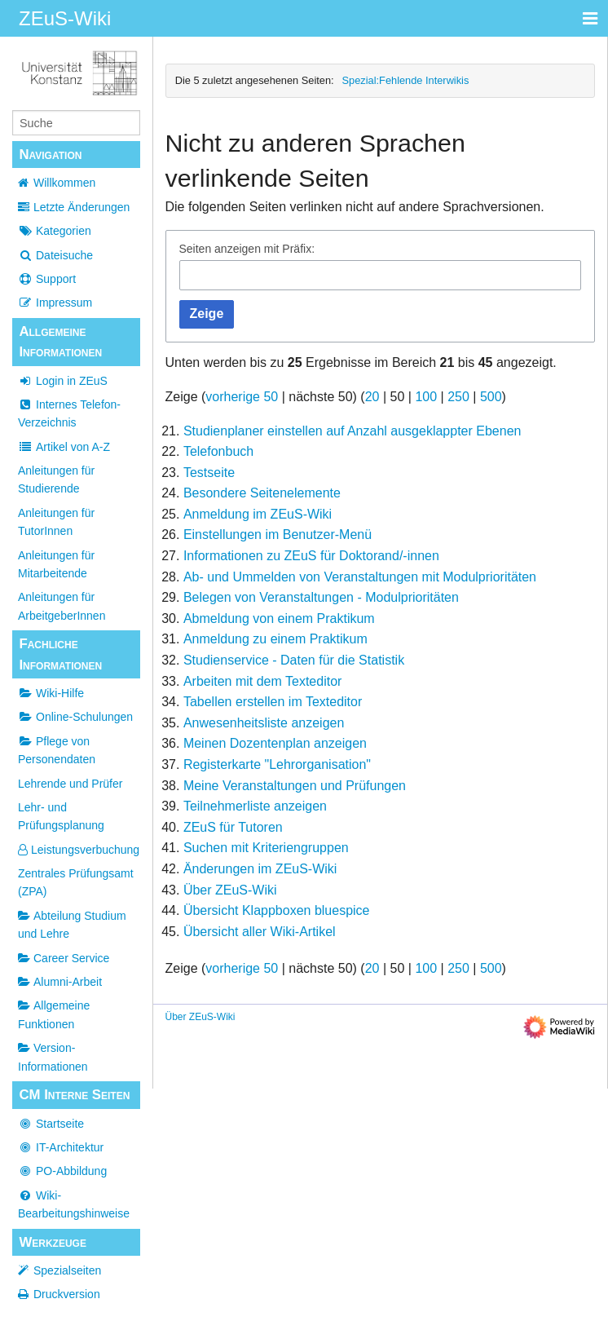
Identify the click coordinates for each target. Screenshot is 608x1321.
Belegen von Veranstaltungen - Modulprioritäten (321, 597)
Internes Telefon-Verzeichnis (69, 413)
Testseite (209, 472)
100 (426, 397)
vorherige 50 (241, 397)
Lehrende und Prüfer (70, 783)
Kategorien (54, 230)
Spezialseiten (67, 1270)
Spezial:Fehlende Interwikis (405, 80)
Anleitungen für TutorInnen (56, 521)
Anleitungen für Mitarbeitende (56, 564)
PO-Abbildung (62, 1170)
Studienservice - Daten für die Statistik (293, 660)
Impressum (55, 302)
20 (372, 397)
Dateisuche (55, 255)
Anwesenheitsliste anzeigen (263, 723)
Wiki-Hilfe (51, 693)
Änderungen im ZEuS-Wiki (260, 869)
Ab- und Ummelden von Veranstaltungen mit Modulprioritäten (359, 577)
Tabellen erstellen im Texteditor (272, 702)
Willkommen (64, 182)
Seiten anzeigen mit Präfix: (247, 248)
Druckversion (66, 1294)
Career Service (63, 958)
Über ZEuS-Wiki (230, 890)
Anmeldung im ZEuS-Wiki (257, 514)
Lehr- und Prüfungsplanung (61, 816)
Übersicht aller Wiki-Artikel (259, 932)
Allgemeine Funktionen (54, 1014)
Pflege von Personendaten (56, 750)
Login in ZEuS (63, 380)
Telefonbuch (218, 451)
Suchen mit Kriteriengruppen (266, 848)
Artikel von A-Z (64, 446)
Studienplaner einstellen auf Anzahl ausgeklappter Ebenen (352, 431)
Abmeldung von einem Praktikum (279, 618)
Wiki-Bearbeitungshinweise (74, 1204)
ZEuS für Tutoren (233, 827)
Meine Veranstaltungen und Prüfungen (294, 786)
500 (491, 397)
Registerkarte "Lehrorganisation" (277, 764)
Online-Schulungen (75, 716)
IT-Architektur (61, 1147)
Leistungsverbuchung (78, 849)
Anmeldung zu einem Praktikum (275, 639)
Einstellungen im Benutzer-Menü (277, 534)
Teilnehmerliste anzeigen (255, 806)
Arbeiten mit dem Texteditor (262, 681)
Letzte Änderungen (81, 207)
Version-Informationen (53, 1056)
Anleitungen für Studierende (56, 479)
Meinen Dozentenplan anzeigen (275, 743)
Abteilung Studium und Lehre (72, 924)
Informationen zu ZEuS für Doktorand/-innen (311, 556)
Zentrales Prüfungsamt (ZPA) (76, 882)
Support (47, 278)
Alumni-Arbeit (60, 981)
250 (458, 397)
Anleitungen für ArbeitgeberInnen (61, 605)
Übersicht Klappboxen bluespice (276, 910)
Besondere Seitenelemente (262, 493)
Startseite (51, 1123)
